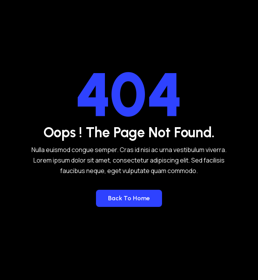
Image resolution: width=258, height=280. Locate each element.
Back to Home (129, 198)
